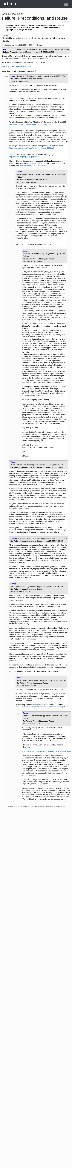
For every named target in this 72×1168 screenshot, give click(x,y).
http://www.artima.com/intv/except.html (17, 67)
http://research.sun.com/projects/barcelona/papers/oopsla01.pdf (40, 707)
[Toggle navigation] (66, 4)
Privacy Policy (50, 807)
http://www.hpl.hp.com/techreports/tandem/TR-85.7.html (31, 124)
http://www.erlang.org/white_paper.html (24, 157)
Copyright (10, 807)
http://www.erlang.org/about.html (32, 165)
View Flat (65, 22)
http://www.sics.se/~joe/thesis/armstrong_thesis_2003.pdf (31, 148)
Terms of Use (60, 807)
